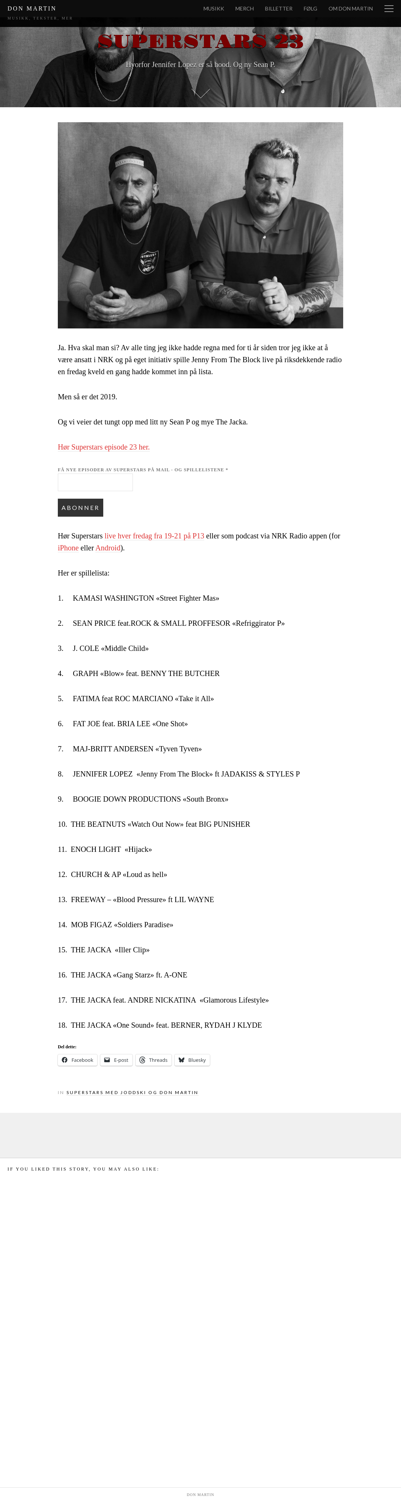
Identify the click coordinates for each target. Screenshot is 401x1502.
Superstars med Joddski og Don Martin (132, 1092)
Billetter (278, 8)
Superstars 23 (200, 42)
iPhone (68, 548)
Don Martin (32, 8)
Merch (244, 8)
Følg (310, 8)
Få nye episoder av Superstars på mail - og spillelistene (143, 469)
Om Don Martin (351, 8)
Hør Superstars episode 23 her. (104, 447)
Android (108, 548)
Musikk (214, 8)
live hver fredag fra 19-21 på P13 (154, 536)
